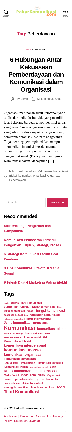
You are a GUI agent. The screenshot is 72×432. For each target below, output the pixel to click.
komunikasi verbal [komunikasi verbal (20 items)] (39, 367)
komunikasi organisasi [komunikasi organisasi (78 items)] (23, 355)
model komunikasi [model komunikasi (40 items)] (33, 375)
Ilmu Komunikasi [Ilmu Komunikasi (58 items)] (39, 319)
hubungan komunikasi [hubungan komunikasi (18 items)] (14, 319)
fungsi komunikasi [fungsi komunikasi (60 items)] (50, 311)
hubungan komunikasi (22, 171)
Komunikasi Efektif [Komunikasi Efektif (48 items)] (17, 341)
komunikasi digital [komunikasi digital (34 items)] (35, 337)
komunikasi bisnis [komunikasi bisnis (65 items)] (51, 329)
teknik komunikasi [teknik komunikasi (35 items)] (42, 387)
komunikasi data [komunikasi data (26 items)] (13, 337)
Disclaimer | (28, 416)
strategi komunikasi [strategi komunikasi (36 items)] (16, 387)
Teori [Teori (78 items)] (60, 387)
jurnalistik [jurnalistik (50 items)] (40, 323)
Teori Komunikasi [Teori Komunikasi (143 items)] (21, 391)
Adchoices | (12, 416)
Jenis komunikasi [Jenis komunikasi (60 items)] (17, 323)
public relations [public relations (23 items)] (12, 383)
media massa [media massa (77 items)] (45, 371)
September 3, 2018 (48, 98)
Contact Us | (44, 416)
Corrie (24, 98)
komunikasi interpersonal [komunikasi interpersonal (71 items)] (25, 345)
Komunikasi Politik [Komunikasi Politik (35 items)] (16, 366)
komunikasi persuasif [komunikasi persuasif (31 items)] (50, 362)
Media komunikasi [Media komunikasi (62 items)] (18, 371)
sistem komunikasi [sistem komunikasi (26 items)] (32, 383)
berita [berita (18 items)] (6, 303)
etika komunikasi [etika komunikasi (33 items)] (14, 310)
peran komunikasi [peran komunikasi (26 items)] (25, 379)
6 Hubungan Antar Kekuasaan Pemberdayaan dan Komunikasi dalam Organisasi (36, 74)
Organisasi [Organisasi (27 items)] (53, 375)
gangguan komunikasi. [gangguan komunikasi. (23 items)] (16, 315)
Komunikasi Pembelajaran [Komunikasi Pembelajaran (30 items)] (19, 362)
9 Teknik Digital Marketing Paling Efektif (35, 282)
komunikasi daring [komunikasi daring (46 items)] (38, 333)
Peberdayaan (17, 180)
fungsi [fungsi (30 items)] (30, 311)
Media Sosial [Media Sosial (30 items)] (11, 375)
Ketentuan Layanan (27, 420)
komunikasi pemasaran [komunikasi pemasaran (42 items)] (20, 358)
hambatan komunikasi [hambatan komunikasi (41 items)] (45, 314)
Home (28, 49)
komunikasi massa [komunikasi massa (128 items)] (22, 350)
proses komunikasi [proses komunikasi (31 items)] (48, 379)
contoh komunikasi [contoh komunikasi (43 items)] (17, 306)
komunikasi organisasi (32, 175)
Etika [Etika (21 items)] (59, 307)
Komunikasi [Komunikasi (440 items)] (19, 328)
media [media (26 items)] (53, 367)
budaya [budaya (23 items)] (15, 303)
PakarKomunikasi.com (30, 408)
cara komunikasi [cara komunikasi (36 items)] (31, 302)
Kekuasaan (45, 171)
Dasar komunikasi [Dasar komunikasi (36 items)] (43, 306)
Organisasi (53, 175)
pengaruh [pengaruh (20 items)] (8, 379)
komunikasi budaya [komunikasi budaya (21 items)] (13, 333)
